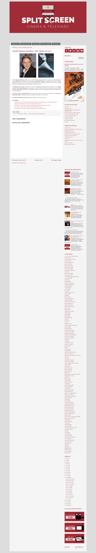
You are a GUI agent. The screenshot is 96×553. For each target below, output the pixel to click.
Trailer (66, 432)
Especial (66, 314)
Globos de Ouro (68, 344)
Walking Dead (67, 448)
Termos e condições (45, 44)
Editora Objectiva (68, 303)
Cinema (33, 113)
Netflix (66, 377)
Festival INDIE (67, 328)
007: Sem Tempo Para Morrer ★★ (71, 114)
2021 (67, 463)
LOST (66, 358)
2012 (67, 499)
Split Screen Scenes (69, 418)
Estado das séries (74, 244)
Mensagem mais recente (19, 160)
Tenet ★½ (67, 121)
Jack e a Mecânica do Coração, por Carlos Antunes (77, 236)
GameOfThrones (68, 342)
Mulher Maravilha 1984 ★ (70, 120)
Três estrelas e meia (69, 437)
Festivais (66, 326)
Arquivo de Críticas (25, 44)
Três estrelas (67, 435)
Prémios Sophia (68, 391)
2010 (67, 503)
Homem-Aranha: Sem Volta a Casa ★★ (72, 112)
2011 (67, 501)
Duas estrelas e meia (69, 301)
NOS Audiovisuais (68, 375)
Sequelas (66, 415)
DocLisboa (67, 297)
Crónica (66, 290)
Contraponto (67, 287)
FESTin (66, 320)
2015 (67, 473)
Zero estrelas (67, 451)
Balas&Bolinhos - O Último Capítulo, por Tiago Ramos (76, 189)
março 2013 (68, 494)
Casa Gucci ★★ (68, 108)
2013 (67, 477)
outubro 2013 (68, 482)
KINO (66, 356)
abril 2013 (68, 492)
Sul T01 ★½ (67, 138)
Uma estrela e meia (68, 440)
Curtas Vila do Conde (69, 292)
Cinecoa (66, 279)
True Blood (67, 433)
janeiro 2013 (68, 497)
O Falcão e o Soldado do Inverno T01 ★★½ (73, 129)
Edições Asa (67, 309)
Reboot (66, 399)
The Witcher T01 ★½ (69, 137)
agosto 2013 (68, 485)
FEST (66, 319)
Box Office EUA (68, 268)
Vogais (66, 444)
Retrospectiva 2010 (68, 404)
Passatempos (36, 44)
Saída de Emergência (69, 411)
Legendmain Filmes (68, 359)
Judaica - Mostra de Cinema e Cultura (72, 355)
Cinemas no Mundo (68, 282)
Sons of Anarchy (25, 82)
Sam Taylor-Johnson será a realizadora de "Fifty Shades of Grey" (29, 106)
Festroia (66, 339)
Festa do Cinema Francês (70, 325)
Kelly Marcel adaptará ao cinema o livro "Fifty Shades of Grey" (28, 103)
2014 (67, 475)
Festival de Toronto (68, 336)
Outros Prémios (68, 385)
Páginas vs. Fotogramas (69, 393)
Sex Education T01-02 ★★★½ (71, 135)
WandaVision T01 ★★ (69, 130)
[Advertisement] (38, 36)
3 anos (72, 204)
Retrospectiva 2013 (68, 408)
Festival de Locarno (68, 333)
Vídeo (66, 446)
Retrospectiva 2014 (68, 410)
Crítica (66, 289)
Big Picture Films (68, 267)
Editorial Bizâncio (68, 304)
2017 (67, 470)
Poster (66, 388)
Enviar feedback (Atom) (21, 162)
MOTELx (66, 366)
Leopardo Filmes (68, 361)
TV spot (66, 422)
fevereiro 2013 (69, 496)
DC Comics (67, 293)
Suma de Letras (68, 421)
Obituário (66, 380)
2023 (67, 460)
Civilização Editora (68, 284)
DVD (65, 295)
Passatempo (67, 386)
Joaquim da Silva (68, 353)
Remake (66, 400)
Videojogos (67, 443)
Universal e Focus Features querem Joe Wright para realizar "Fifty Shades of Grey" (32, 105)
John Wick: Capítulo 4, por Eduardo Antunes (76, 213)
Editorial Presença (68, 306)
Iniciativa (66, 350)
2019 (67, 467)
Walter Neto (67, 449)
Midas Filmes (67, 371)
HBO (65, 347)
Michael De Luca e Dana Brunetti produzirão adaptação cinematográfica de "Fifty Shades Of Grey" (36, 102)
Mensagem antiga (56, 160)
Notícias (37, 113)
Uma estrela (67, 438)
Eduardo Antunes (68, 311)
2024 (67, 458)
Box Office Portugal (68, 270)
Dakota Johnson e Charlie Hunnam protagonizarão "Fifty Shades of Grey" (30, 108)
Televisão (66, 424)
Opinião (66, 383)
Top (65, 430)
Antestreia (67, 260)
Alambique (67, 257)
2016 (67, 472)
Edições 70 (67, 308)
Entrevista (67, 312)
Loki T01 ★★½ (68, 127)
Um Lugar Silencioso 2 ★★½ (70, 115)
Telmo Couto (67, 426)
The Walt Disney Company (70, 427)
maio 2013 (68, 490)
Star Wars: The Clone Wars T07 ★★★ (72, 133)
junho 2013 (68, 489)
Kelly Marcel (58, 93)
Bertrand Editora (68, 265)
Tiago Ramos (42, 113)
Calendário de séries (75, 172)
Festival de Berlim (68, 330)
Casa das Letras (68, 275)
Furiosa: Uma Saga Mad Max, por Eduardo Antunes (76, 180)
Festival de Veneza (68, 337)
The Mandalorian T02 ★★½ (70, 132)
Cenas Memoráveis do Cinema (71, 276)
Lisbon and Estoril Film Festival (71, 363)
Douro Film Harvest (68, 298)
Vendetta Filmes (68, 441)
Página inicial (15, 44)
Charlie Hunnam (38, 79)
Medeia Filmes (67, 369)
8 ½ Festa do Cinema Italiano (70, 256)
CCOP (66, 271)
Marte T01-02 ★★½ (69, 142)
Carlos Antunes (68, 273)
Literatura (66, 364)
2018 (67, 468)
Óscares (66, 452)
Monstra (66, 372)
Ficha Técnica (56, 44)
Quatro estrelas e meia (69, 396)
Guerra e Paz (67, 345)
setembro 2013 (69, 484)
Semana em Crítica (68, 413)
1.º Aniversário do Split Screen (71, 197)
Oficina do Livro (68, 382)
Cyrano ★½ (67, 106)
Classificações (67, 286)
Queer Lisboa (67, 397)
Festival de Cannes (68, 331)
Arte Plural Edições (68, 262)
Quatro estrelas (68, 394)
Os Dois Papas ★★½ (69, 117)
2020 (67, 465)
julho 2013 (68, 487)
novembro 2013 (69, 480)
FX (65, 322)
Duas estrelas (67, 300)
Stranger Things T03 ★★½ (70, 144)
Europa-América (68, 317)
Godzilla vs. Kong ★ (69, 118)
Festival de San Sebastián (70, 334)
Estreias (66, 315)
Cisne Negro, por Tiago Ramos (71, 229)
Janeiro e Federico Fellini (69, 352)
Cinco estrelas (67, 278)
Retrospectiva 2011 (68, 405)
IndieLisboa (67, 348)
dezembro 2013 (69, 478)
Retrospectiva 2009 (68, 402)
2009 (67, 505)
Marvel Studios (67, 367)
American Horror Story (69, 259)
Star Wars (67, 419)
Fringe (66, 341)
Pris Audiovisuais (68, 389)
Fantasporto (67, 323)
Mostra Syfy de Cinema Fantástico (71, 374)
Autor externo (67, 264)
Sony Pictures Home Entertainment (71, 416)
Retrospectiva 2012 (68, 407)
